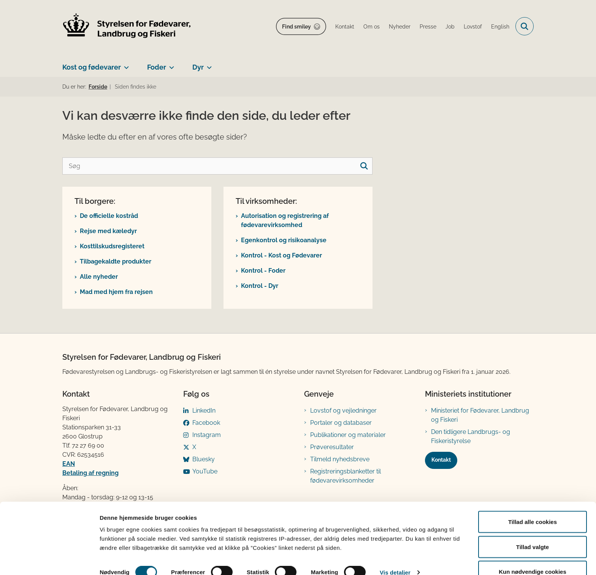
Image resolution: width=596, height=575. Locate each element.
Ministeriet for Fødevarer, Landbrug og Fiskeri (480, 415)
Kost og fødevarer (91, 67)
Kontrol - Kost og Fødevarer (281, 255)
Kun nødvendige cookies (532, 554)
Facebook (206, 422)
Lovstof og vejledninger (343, 410)
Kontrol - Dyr (259, 285)
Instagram (206, 434)
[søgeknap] (363, 166)
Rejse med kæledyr (108, 231)
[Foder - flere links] (170, 64)
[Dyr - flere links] (208, 64)
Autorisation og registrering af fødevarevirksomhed (285, 220)
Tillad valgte (532, 530)
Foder (156, 67)
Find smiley (296, 27)
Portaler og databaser (341, 422)
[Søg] (217, 166)
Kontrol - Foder (263, 270)
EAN (68, 463)
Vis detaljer (395, 555)
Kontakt (441, 460)
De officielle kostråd (109, 215)
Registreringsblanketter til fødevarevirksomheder (345, 476)
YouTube (204, 471)
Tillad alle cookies (532, 505)
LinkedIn (204, 410)
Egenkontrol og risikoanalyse (284, 240)
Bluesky (203, 459)
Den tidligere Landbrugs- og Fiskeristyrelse (470, 436)
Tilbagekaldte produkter (115, 261)
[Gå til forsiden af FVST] (127, 26)
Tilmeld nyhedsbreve (339, 459)
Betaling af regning (90, 473)
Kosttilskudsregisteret (112, 246)
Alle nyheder (99, 276)
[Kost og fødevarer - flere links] (125, 64)
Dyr (198, 67)
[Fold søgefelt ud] (524, 26)
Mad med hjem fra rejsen (116, 291)
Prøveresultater (332, 447)
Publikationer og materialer (348, 434)
